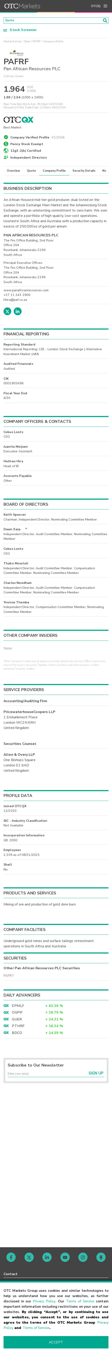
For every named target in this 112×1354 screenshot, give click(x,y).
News (106, 172)
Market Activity (13, 43)
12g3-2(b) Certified (25, 152)
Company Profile (54, 172)
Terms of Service (80, 1301)
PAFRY (9, 977)
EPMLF (18, 1007)
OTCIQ (96, 6)
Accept (56, 1342)
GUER (17, 1020)
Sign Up (96, 1076)
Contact (10, 1274)
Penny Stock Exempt (26, 145)
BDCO (17, 1034)
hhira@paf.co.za (15, 301)
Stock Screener (20, 31)
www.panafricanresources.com (26, 291)
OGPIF (17, 1014)
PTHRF (18, 1027)
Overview (13, 172)
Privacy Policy (44, 1301)
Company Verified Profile (37, 138)
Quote (31, 172)
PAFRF (37, 43)
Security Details (84, 172)
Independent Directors (28, 158)
